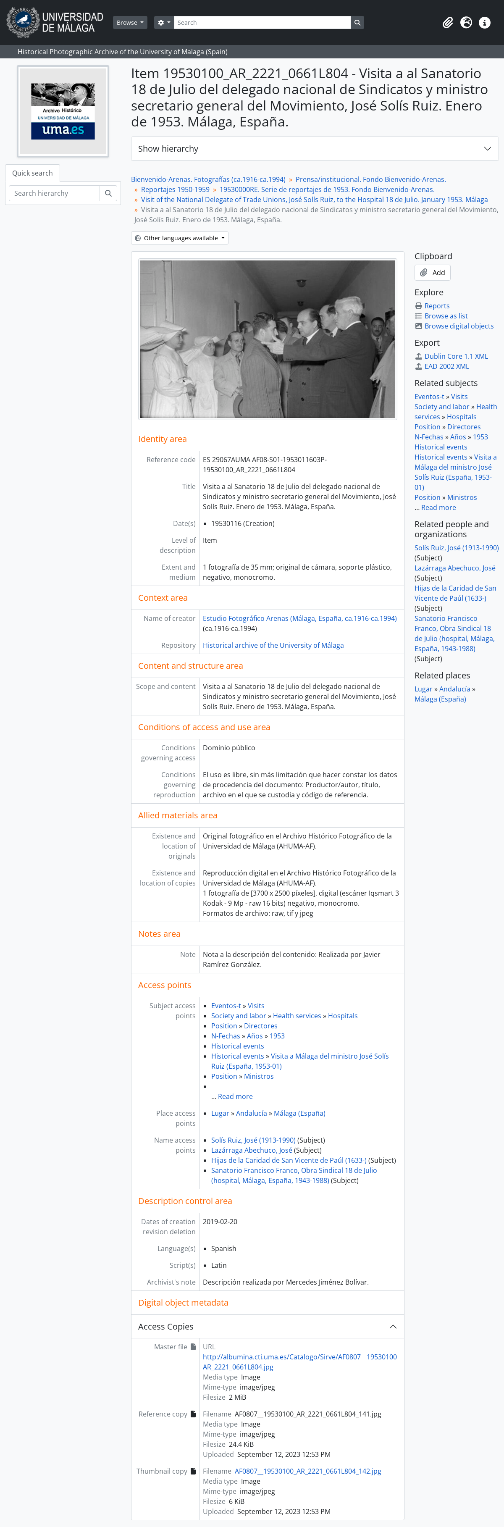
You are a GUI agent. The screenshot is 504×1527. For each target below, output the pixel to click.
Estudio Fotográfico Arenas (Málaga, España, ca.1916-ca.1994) (300, 618)
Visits (256, 1005)
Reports (432, 305)
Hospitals (343, 1015)
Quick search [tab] (32, 173)
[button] (447, 22)
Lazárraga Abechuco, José (251, 1150)
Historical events (237, 1046)
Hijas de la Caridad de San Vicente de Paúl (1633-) (289, 1160)
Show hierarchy (168, 148)
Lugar (220, 1113)
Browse (128, 22)
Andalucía (251, 1113)
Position (224, 1025)
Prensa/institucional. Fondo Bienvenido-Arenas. (371, 179)
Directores (261, 1025)
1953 (277, 1036)
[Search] (262, 22)
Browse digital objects (454, 326)
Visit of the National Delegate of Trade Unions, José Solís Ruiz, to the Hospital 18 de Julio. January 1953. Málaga (314, 199)
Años (255, 1036)
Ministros (259, 1076)
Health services (297, 1015)
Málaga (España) (300, 1113)
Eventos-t (226, 1005)
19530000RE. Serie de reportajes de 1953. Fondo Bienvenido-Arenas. (327, 189)
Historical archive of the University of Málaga (273, 645)
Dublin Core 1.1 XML (451, 356)
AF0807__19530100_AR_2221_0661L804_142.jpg (308, 1471)
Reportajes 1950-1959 (175, 189)
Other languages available (177, 238)
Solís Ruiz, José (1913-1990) (253, 1140)
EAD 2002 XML (442, 366)
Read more (235, 1096)
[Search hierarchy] (54, 193)
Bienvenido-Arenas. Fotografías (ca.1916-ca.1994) (208, 179)
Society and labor (238, 1015)
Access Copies (166, 1326)
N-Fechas (225, 1036)
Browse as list (441, 316)
